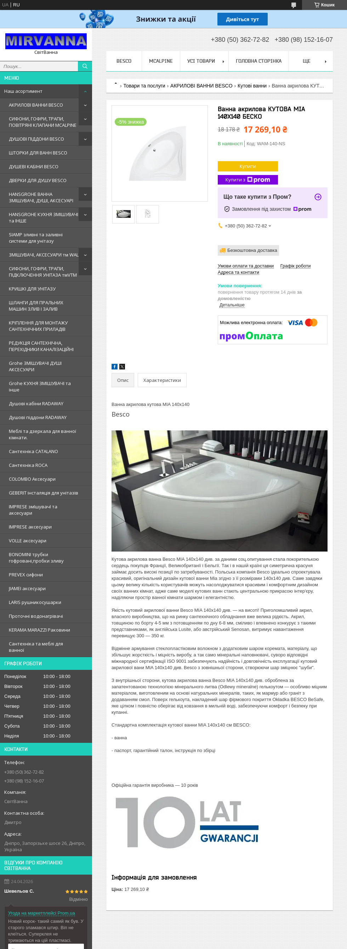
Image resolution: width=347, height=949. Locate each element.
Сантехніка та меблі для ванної (36, 646)
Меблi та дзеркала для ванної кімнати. (42, 434)
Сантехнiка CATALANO (33, 451)
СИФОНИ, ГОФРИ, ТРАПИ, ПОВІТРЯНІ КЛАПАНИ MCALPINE (42, 121)
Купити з (248, 179)
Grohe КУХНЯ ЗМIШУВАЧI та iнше (40, 386)
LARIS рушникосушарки (35, 602)
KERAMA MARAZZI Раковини (39, 630)
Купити (248, 166)
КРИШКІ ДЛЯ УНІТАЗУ (32, 289)
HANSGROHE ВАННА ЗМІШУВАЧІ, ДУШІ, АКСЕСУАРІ (41, 197)
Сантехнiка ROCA (28, 465)
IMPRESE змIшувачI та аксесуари (33, 509)
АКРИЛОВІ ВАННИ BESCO (36, 105)
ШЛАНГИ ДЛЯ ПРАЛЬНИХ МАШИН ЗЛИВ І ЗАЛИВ (36, 305)
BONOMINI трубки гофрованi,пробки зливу (36, 557)
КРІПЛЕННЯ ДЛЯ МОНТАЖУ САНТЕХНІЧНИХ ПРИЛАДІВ (38, 326)
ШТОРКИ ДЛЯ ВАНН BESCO (38, 152)
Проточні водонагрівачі (36, 616)
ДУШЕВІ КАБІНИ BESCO (33, 166)
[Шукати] (85, 66)
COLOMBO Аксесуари (32, 479)
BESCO (123, 61)
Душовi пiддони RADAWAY (38, 417)
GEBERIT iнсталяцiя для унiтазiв (43, 493)
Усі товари (201, 61)
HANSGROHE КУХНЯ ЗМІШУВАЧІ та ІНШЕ (43, 217)
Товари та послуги (144, 86)
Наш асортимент (23, 91)
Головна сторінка (258, 61)
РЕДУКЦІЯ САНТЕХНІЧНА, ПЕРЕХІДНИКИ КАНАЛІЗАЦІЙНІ (41, 346)
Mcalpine (161, 61)
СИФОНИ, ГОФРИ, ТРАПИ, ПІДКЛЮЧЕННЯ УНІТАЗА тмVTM (43, 271)
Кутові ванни (252, 86)
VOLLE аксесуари (27, 540)
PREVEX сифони (26, 574)
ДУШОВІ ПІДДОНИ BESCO (36, 139)
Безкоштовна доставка (252, 250)
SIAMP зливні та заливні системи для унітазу (36, 237)
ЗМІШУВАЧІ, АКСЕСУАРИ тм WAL (44, 255)
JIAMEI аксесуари (27, 588)
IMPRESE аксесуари (30, 527)
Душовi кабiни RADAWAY (36, 403)
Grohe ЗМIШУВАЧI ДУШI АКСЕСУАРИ (35, 366)
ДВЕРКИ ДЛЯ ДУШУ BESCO (38, 180)
